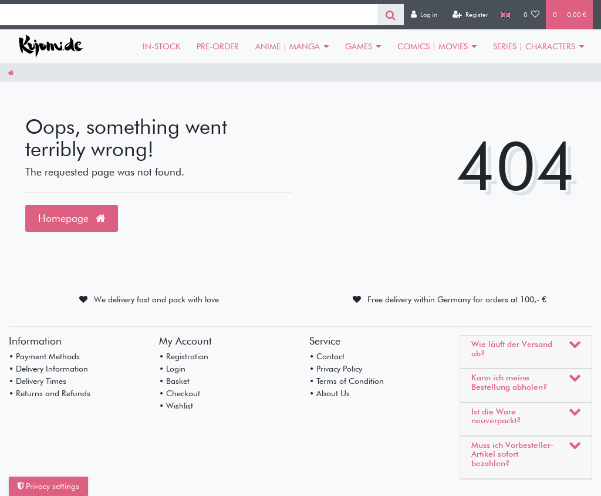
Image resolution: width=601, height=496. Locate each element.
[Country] (505, 14)
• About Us (329, 393)
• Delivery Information (48, 368)
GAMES (358, 46)
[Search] (390, 14)
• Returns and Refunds (49, 393)
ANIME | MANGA (287, 46)
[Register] (470, 14)
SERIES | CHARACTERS (534, 46)
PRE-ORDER (218, 46)
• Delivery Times (37, 381)
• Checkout (179, 393)
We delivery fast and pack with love (156, 299)
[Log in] (424, 14)
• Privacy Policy (335, 368)
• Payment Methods (44, 356)
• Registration (183, 356)
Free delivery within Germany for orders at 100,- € (456, 299)
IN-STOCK (161, 46)
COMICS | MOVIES (432, 46)
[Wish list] (531, 14)
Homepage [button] (71, 218)
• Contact (327, 356)
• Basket (174, 381)
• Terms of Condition (346, 381)
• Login (172, 368)
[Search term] (188, 14)
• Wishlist (176, 405)
